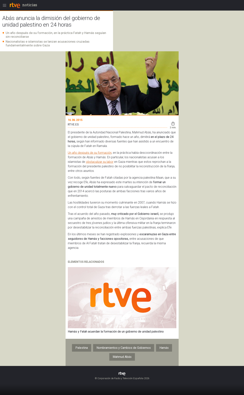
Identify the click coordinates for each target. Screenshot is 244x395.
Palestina (81, 348)
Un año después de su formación (90, 152)
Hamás (164, 348)
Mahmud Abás (122, 357)
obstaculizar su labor (99, 162)
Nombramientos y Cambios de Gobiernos (123, 348)
